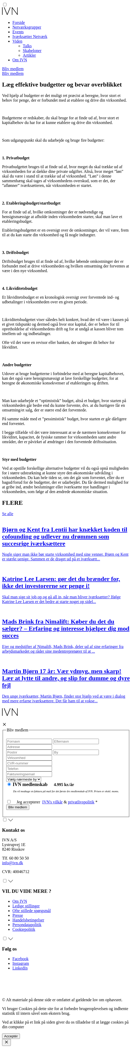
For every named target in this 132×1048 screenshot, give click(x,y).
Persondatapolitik (26, 924)
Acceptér (11, 1036)
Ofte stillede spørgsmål (31, 910)
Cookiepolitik (23, 929)
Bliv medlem (13, 69)
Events (18, 32)
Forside (18, 22)
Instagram (20, 963)
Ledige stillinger (26, 906)
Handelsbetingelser (28, 920)
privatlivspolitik (81, 802)
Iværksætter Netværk (29, 36)
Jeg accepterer (24, 802)
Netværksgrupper (26, 27)
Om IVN (19, 60)
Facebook (20, 959)
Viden (17, 41)
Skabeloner (32, 50)
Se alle (7, 514)
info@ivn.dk (12, 863)
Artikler (29, 55)
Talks (27, 46)
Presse (17, 915)
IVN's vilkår (52, 802)
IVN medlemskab (31, 784)
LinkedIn (20, 968)
